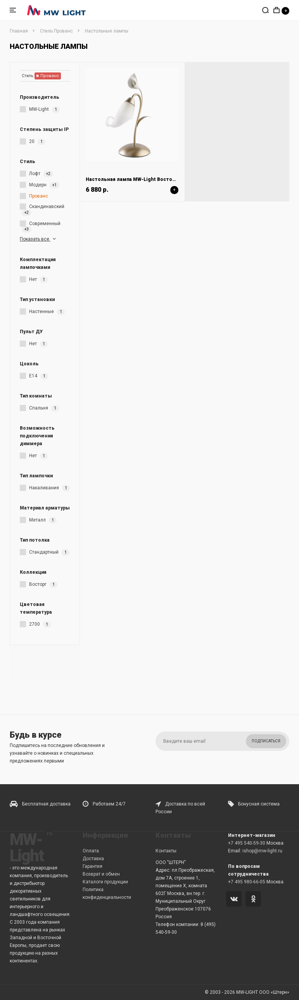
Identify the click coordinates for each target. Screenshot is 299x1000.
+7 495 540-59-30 (246, 843)
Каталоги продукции (105, 882)
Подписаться (266, 741)
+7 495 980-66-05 (246, 882)
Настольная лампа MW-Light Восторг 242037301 (144, 179)
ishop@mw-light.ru (262, 851)
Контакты (166, 851)
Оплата (91, 851)
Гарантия (92, 866)
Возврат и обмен (101, 874)
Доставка (93, 858)
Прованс (47, 75)
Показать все (38, 239)
